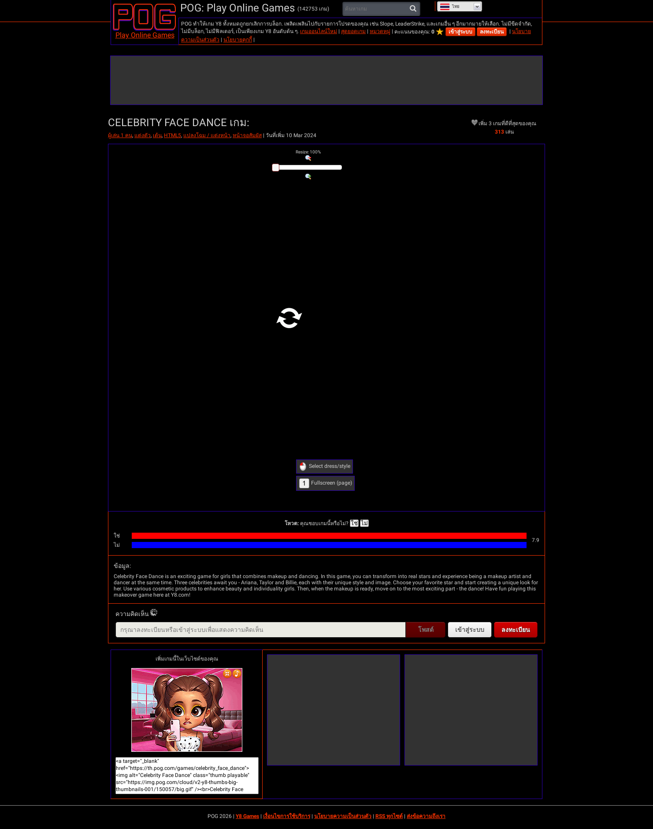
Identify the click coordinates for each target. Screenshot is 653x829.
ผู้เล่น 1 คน (120, 135)
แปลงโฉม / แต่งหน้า (206, 135)
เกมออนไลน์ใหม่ (318, 31)
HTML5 (172, 135)
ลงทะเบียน (492, 32)
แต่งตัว (142, 135)
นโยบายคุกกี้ (237, 40)
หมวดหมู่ (380, 31)
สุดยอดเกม (353, 31)
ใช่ (354, 523)
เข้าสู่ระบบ (460, 32)
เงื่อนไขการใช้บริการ (286, 816)
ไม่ (364, 523)
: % (308, 151)
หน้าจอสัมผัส (247, 135)
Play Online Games (144, 35)
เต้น (157, 135)
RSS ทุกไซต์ (389, 816)
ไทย (449, 6)
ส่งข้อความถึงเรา (426, 816)
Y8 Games (247, 816)
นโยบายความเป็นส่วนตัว (342, 816)
